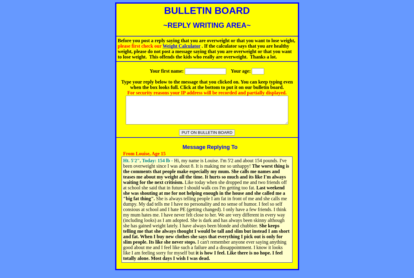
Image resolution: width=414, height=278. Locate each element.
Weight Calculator (181, 46)
